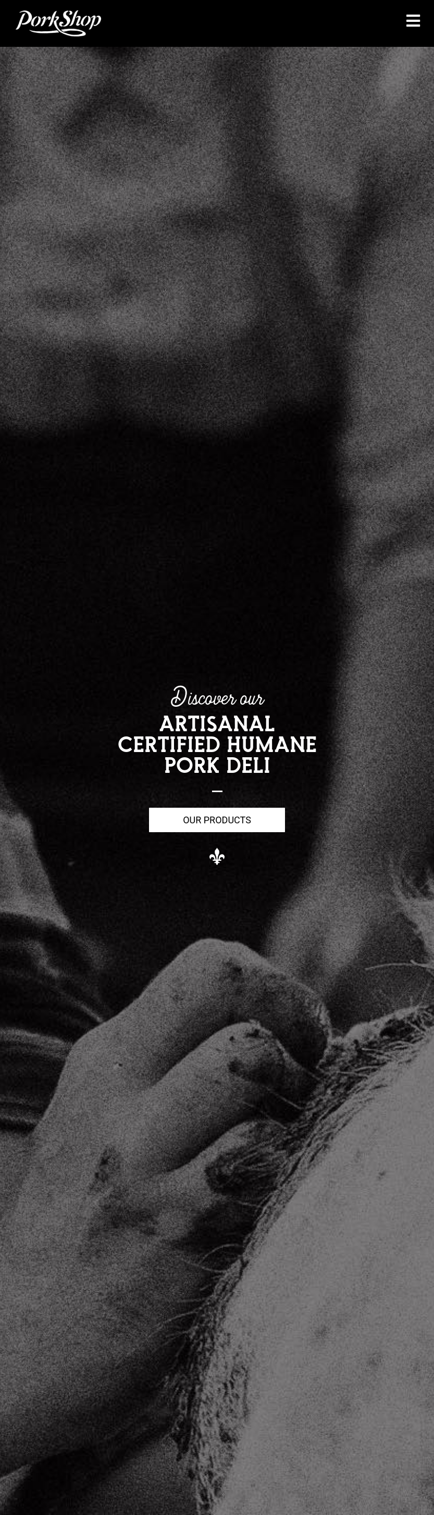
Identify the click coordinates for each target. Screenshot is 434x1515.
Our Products (217, 819)
